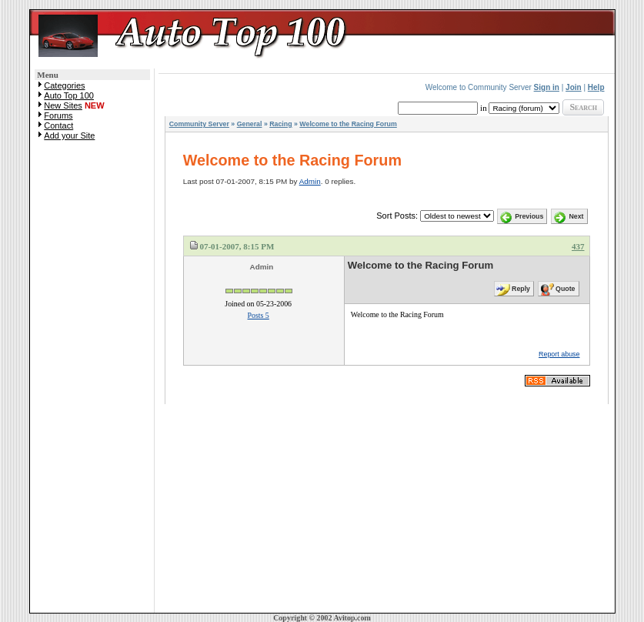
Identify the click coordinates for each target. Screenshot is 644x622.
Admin (310, 181)
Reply (521, 289)
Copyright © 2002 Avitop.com (322, 618)
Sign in (546, 87)
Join (574, 87)
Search (583, 107)
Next (576, 216)
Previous (529, 216)
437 (578, 246)
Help (596, 87)
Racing (280, 124)
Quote (565, 289)
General (249, 124)
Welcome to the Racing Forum (347, 124)
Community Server (199, 124)
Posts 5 (258, 315)
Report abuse (559, 354)
